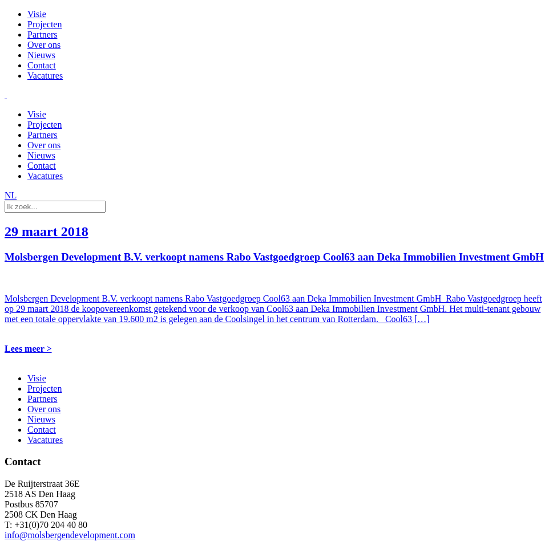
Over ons (43, 45)
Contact (41, 65)
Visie (36, 14)
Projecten (44, 24)
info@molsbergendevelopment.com (70, 535)
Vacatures (45, 75)
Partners (42, 34)
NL (11, 195)
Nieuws (41, 55)
